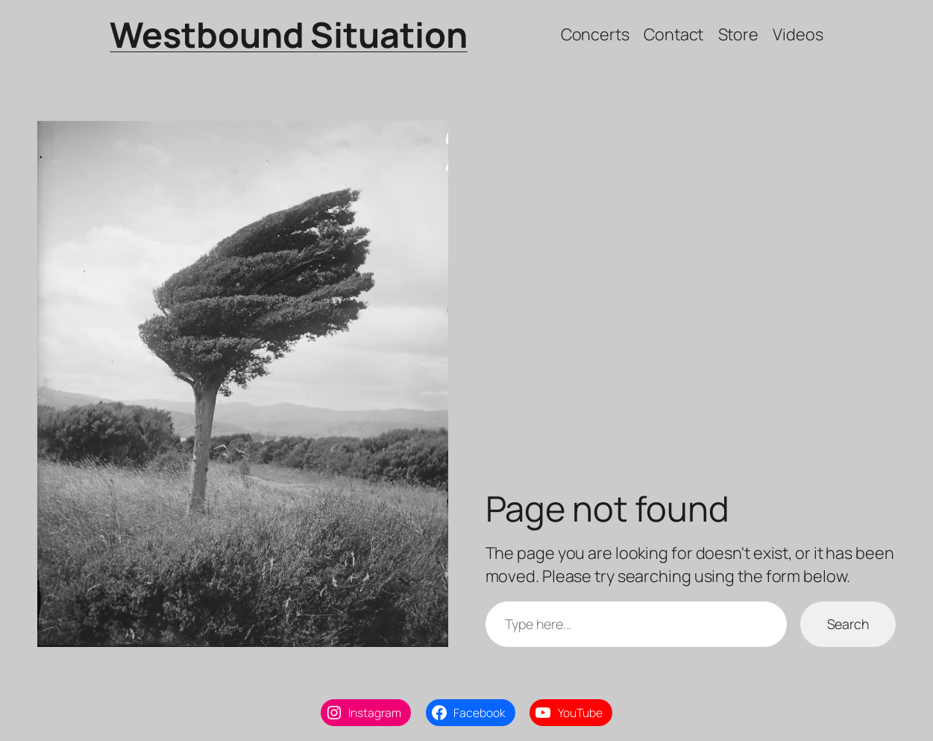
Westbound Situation (288, 34)
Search (848, 624)
